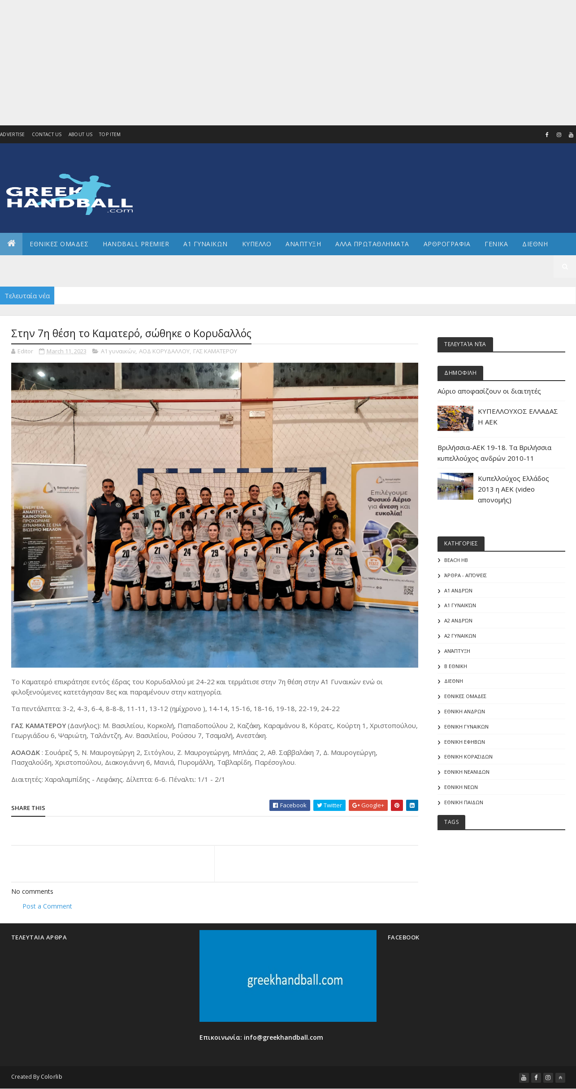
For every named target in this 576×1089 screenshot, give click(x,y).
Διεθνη (535, 244)
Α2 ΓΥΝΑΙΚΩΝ (460, 635)
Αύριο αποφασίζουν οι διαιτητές (489, 390)
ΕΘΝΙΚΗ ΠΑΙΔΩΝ (463, 802)
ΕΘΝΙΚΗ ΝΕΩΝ (461, 787)
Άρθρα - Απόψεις (465, 575)
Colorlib (51, 1076)
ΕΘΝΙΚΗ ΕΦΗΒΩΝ (464, 741)
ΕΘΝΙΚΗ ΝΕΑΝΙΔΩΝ (466, 771)
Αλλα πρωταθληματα (372, 244)
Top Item (110, 134)
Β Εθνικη (455, 666)
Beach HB (456, 560)
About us (80, 134)
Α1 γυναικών (118, 351)
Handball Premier (136, 244)
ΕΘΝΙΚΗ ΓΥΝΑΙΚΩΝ (466, 726)
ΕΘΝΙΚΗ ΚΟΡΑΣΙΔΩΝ (468, 756)
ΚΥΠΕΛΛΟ (257, 244)
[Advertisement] (257, 62)
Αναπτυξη (303, 244)
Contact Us (47, 134)
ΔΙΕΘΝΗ (453, 680)
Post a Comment (47, 906)
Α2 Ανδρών (458, 620)
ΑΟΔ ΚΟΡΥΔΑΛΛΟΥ (164, 351)
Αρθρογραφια (447, 244)
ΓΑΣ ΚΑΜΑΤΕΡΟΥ (215, 351)
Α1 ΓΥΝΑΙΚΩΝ (205, 244)
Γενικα (496, 244)
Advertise (12, 134)
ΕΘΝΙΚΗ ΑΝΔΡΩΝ (464, 711)
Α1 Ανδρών (458, 590)
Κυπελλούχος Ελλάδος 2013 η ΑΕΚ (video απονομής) (513, 489)
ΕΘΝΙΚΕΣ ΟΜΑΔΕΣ (59, 244)
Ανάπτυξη (457, 650)
